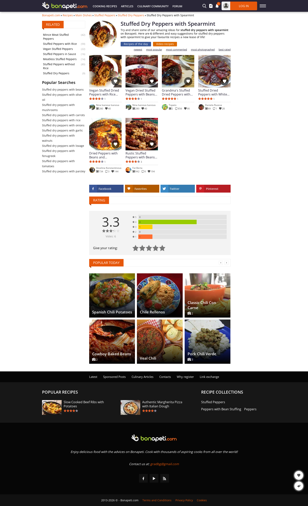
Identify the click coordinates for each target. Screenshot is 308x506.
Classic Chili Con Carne (202, 305)
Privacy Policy (184, 500)
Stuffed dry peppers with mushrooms (58, 107)
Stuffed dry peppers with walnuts (58, 138)
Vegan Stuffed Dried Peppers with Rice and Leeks (104, 92)
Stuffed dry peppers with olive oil (62, 97)
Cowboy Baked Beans (111, 353)
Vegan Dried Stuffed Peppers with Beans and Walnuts (140, 92)
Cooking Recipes (105, 6)
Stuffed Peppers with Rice (60, 44)
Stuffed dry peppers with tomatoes (58, 163)
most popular (154, 49)
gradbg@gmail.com (164, 464)
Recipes (68, 15)
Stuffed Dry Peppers (131, 15)
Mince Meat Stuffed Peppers (56, 36)
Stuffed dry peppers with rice (61, 120)
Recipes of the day (136, 44)
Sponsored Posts (114, 377)
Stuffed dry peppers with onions (63, 125)
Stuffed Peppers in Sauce (59, 54)
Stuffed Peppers (104, 15)
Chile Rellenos (152, 312)
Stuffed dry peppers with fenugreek (58, 153)
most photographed (203, 49)
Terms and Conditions (156, 500)
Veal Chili (148, 358)
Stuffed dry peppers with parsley (63, 171)
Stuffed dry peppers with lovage (63, 146)
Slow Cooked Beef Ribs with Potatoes (84, 404)
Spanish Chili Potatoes (112, 312)
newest (138, 49)
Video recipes (165, 44)
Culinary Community (153, 6)
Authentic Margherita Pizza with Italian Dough (162, 404)
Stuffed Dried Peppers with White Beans (212, 92)
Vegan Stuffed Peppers (58, 49)
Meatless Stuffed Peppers (60, 59)
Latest (93, 377)
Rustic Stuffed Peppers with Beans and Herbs (140, 155)
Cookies (202, 500)
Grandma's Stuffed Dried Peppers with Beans (176, 92)
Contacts (165, 377)
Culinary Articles (142, 377)
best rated (225, 49)
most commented (176, 49)
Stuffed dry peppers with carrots (63, 115)
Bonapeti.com (51, 15)
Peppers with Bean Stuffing (221, 409)
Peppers (250, 409)
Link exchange (209, 377)
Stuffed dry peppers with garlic (62, 130)
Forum (177, 6)
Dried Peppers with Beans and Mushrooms (103, 155)
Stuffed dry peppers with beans (63, 89)
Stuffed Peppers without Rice (59, 66)
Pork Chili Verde (202, 353)
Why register (185, 377)
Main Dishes (83, 15)
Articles (127, 6)
